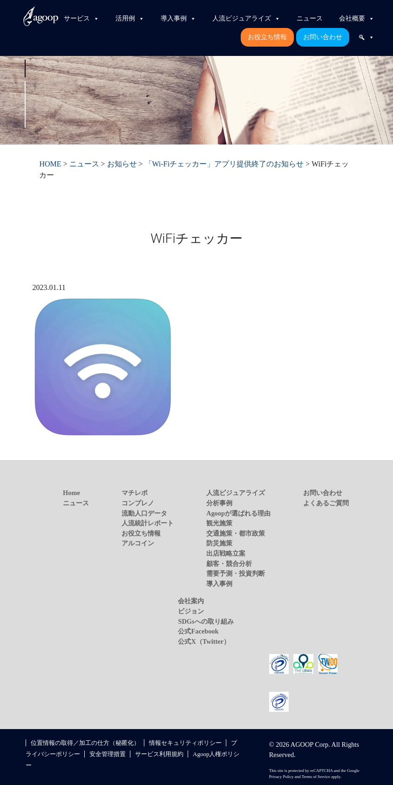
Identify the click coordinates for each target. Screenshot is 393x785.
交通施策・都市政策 (235, 533)
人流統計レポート (148, 523)
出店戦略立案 (225, 553)
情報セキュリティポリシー (185, 742)
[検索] (366, 37)
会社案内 (191, 601)
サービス (81, 18)
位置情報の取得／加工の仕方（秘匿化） (85, 742)
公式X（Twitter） (204, 641)
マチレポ (135, 492)
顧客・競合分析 (229, 563)
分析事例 (219, 503)
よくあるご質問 (326, 503)
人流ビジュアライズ (246, 18)
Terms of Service (316, 776)
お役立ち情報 (267, 37)
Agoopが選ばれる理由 (238, 513)
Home (71, 492)
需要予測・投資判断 (235, 573)
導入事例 (178, 18)
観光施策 (219, 523)
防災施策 (219, 543)
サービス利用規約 (159, 754)
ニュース (310, 18)
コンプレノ (138, 503)
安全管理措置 (107, 754)
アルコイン (138, 543)
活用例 (129, 18)
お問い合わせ (322, 37)
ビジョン (191, 611)
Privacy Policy (281, 776)
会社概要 (356, 18)
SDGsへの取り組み (205, 621)
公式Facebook (198, 631)
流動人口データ (144, 513)
